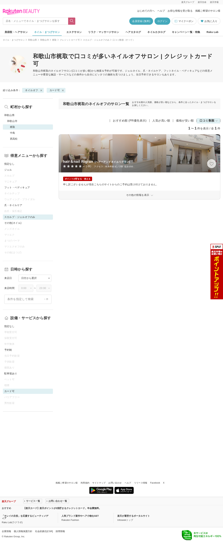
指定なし (9, 163)
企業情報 (6, 531)
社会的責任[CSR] (44, 531)
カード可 (55, 90)
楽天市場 (214, 2)
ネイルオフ (57, 70)
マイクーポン (184, 21)
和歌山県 (32, 40)
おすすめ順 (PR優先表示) (129, 120)
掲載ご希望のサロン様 (207, 10)
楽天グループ (187, 2)
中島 (12, 132)
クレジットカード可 (70, 40)
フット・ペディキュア (17, 187)
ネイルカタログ (156, 32)
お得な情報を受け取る (180, 10)
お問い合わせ (115, 483)
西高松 (14, 138)
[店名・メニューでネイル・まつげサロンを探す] (35, 21)
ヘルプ (161, 10)
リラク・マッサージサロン (103, 32)
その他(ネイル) (13, 222)
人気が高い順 (161, 120)
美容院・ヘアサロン (16, 32)
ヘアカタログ (133, 32)
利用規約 (85, 483)
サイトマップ (99, 483)
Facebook (155, 483)
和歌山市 (44, 40)
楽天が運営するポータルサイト (133, 516)
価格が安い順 (185, 120)
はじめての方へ (146, 10)
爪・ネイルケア (13, 205)
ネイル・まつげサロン (47, 32)
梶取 (54, 40)
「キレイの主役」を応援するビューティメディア (25, 517)
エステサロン (74, 32)
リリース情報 (140, 483)
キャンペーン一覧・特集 (186, 32)
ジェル (8, 169)
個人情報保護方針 (23, 531)
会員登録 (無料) (141, 21)
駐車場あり (10, 373)
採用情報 (60, 531)
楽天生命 (202, 2)
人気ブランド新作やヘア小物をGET (80, 516)
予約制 (8, 349)
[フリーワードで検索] (71, 21)
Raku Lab (212, 32)
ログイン (162, 21)
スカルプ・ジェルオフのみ (96, 40)
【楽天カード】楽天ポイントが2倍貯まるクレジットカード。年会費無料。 (62, 508)
